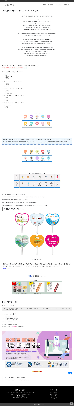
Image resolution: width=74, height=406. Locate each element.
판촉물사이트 (58, 4)
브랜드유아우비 (53, 397)
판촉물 (44, 4)
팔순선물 (53, 398)
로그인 (62, 1)
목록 (70, 373)
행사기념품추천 (53, 392)
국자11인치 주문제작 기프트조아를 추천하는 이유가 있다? (16, 380)
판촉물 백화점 (9, 5)
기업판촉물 (66, 4)
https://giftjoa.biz (13, 324)
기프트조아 (39, 259)
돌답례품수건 (7, 73)
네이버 (4, 326)
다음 (8, 326)
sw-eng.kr (42, 404)
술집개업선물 (53, 395)
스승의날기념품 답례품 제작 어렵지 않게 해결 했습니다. (16, 377)
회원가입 (67, 1)
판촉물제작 (50, 4)
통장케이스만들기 (53, 394)
